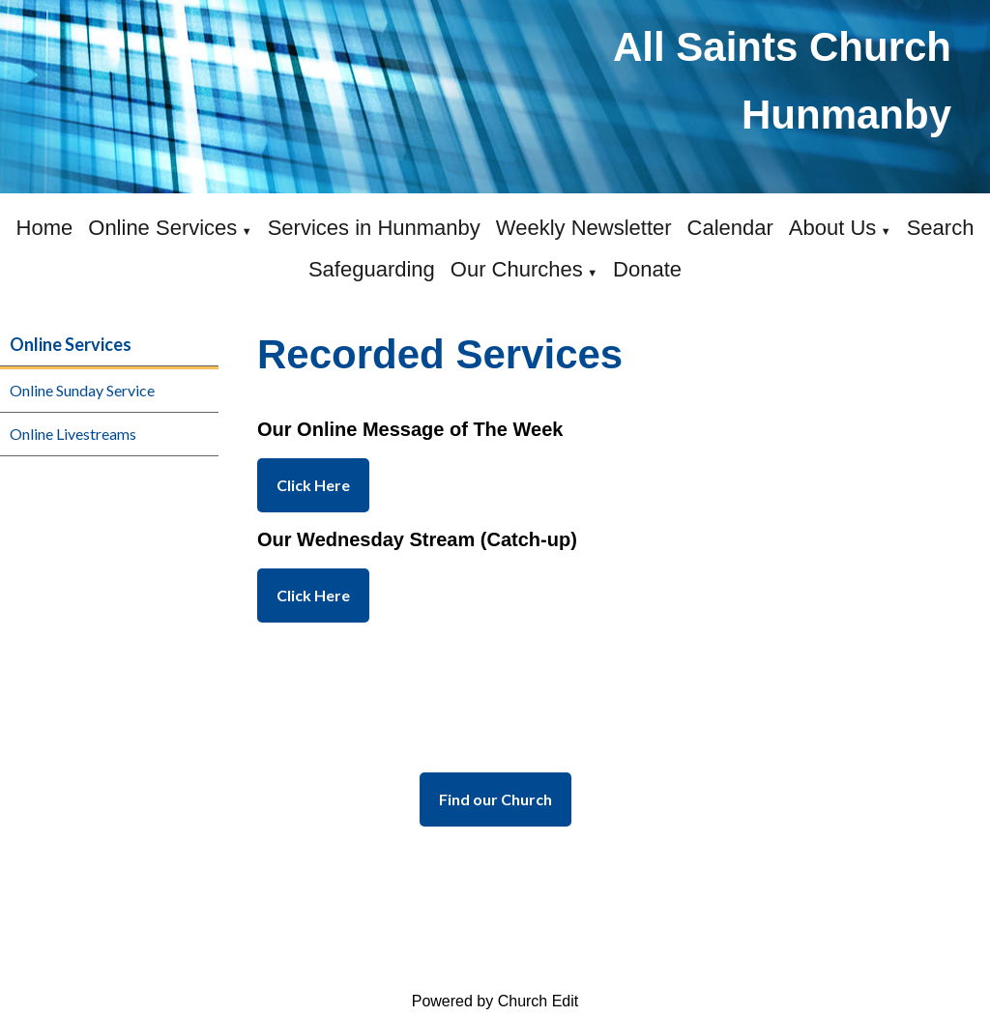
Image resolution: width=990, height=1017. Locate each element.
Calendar (730, 228)
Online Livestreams (73, 433)
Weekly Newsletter (584, 228)
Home (44, 228)
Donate (647, 269)
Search (941, 228)
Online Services (162, 228)
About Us (833, 228)
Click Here (313, 485)
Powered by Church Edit (495, 1001)
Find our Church (495, 799)
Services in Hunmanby (374, 228)
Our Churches (517, 269)
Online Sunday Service (82, 390)
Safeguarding (371, 269)
